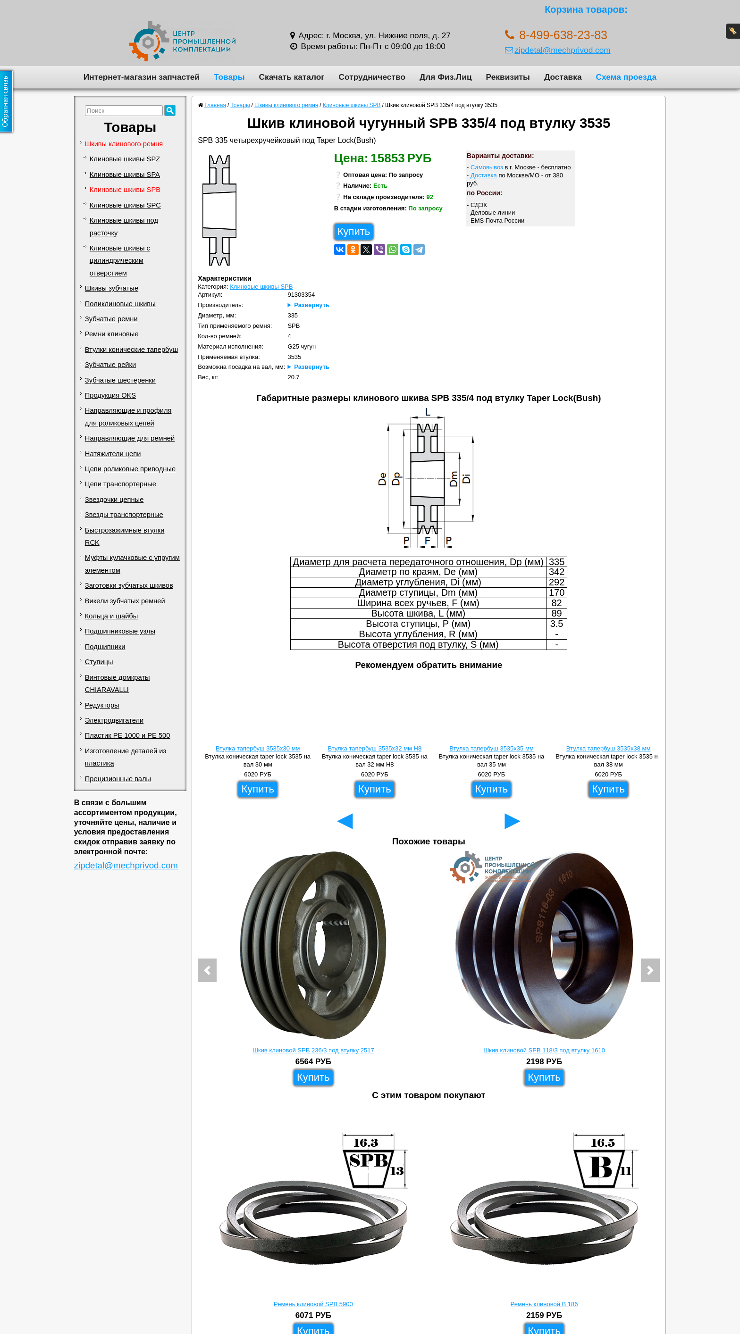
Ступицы (99, 662)
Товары (229, 77)
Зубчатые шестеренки (120, 380)
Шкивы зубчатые (111, 288)
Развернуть (311, 304)
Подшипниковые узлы (120, 631)
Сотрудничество (372, 77)
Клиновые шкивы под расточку (124, 226)
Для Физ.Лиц (446, 77)
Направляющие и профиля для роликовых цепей (128, 416)
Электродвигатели (114, 720)
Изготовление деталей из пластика (125, 757)
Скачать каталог (291, 77)
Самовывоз (487, 167)
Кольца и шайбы (111, 616)
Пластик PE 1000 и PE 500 (127, 735)
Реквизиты (508, 77)
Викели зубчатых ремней (125, 601)
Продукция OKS (110, 395)
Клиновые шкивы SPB (125, 189)
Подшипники (105, 646)
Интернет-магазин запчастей (142, 77)
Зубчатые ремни (111, 319)
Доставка (563, 77)
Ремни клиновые (112, 334)
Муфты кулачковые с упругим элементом (132, 564)
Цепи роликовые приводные (130, 469)
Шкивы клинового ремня (124, 144)
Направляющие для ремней (130, 438)
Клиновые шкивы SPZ (125, 159)
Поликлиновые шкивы (120, 304)
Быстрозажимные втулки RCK (125, 536)
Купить (353, 231)
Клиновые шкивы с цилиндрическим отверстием (120, 260)
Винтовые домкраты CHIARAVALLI (117, 683)
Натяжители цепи (113, 454)
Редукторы (102, 705)
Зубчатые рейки (110, 364)
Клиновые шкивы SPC (125, 205)
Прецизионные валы (118, 779)
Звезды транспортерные (124, 514)
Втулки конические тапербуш (131, 349)
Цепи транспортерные (120, 484)
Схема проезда (626, 77)
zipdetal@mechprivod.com (557, 50)
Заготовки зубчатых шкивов (129, 585)
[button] (207, 970)
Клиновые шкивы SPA (125, 174)
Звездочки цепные (114, 499)
